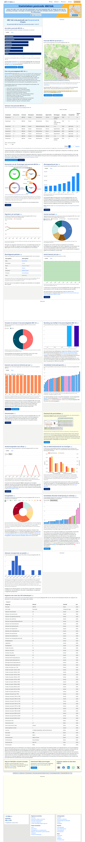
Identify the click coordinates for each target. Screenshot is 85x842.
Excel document (47, 435)
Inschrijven (34, 767)
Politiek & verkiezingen (36, 834)
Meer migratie (15, 409)
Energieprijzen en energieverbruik (38, 830)
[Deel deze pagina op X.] (78, 767)
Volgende (77, 146)
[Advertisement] (62, 29)
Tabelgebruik (21, 160)
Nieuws (58, 822)
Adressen (33, 817)
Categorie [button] (8, 602)
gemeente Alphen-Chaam (13, 488)
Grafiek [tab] (7, 32)
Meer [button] (70, 2)
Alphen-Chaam (25, 270)
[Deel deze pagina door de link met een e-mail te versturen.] (58, 767)
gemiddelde (9, 415)
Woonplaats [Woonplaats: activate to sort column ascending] (31, 115)
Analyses (59, 817)
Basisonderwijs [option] (53, 500)
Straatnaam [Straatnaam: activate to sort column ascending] (8, 115)
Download (77, 2)
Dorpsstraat (32, 20)
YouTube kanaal (60, 839)
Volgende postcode (57, 95)
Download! (47, 442)
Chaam (23, 263)
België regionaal (43, 823)
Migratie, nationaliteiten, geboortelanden (40, 831)
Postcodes (33, 820)
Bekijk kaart (75, 15)
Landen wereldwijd (35, 823)
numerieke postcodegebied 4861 (26, 73)
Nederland (58, 92)
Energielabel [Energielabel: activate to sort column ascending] (71, 115)
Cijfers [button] (56, 2)
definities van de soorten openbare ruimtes (28, 157)
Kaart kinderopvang (61, 828)
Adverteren (59, 835)
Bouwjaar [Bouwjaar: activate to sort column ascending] (64, 115)
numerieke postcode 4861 (57, 83)
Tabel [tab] (12, 32)
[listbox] (10, 454)
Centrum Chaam (25, 265)
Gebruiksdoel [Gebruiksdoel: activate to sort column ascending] (39, 115)
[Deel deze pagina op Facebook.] (63, 767)
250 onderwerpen (13, 63)
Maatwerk (59, 838)
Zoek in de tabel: (70, 109)
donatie (10, 766)
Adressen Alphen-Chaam (11, 160)
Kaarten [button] (63, 2)
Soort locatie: (47, 500)
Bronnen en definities (62, 819)
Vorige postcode (48, 95)
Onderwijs (47, 548)
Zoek (51, 2)
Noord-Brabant (25, 273)
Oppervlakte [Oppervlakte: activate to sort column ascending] (49, 115)
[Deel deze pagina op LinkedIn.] (68, 767)
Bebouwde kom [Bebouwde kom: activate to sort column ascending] (79, 114)
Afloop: (6, 454)
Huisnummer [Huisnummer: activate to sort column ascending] (16, 115)
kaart (18, 61)
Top (71, 773)
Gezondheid (34, 828)
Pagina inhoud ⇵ (36, 15)
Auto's (32, 827)
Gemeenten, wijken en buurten (38, 819)
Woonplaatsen (39, 820)
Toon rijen (9, 144)
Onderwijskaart (60, 830)
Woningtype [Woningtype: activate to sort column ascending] (57, 115)
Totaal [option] (10, 454)
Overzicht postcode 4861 (11, 67)
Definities (20, 67)
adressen (10, 64)
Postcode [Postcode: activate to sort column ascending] (24, 115)
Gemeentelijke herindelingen (63, 820)
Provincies (33, 822)
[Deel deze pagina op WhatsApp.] (73, 767)
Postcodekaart (60, 831)
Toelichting (8, 205)
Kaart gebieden (60, 827)
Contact (59, 837)
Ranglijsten (59, 823)
